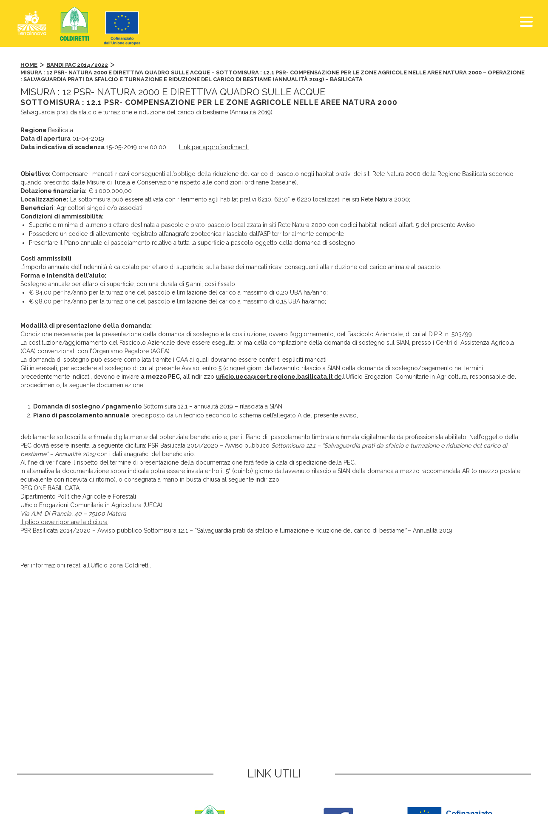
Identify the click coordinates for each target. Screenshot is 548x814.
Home (28, 65)
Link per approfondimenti (214, 147)
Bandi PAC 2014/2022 (77, 65)
